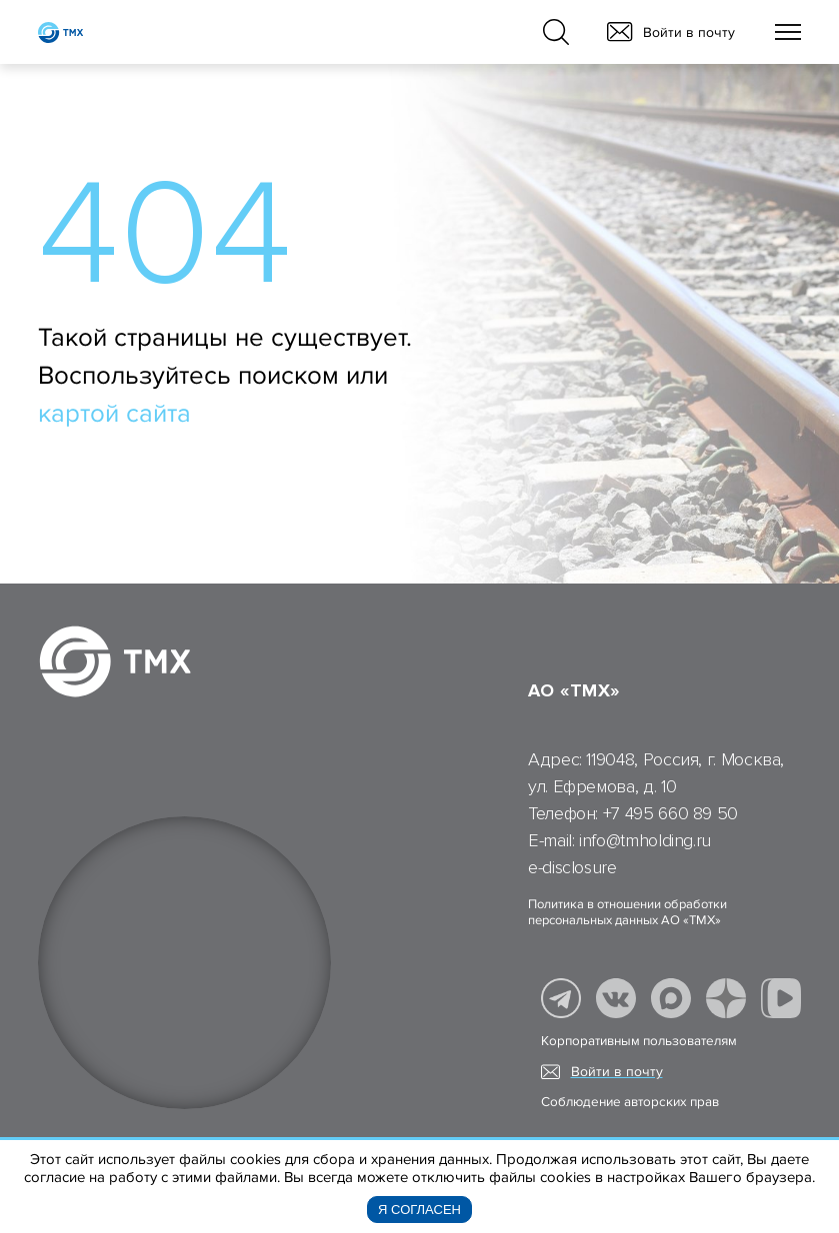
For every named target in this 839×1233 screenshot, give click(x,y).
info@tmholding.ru (645, 840)
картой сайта (114, 414)
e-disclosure (572, 867)
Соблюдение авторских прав (630, 1102)
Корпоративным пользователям (639, 1041)
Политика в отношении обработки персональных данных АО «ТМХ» (627, 912)
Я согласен (419, 1209)
